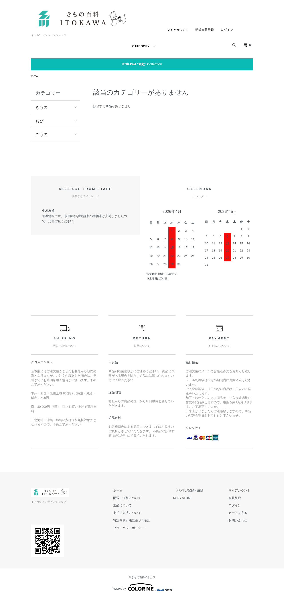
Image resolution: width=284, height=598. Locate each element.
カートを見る (240, 513)
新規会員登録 (204, 30)
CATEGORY (141, 46)
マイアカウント (178, 30)
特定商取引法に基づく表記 (144, 521)
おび (39, 121)
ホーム (35, 75)
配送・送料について (140, 498)
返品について (135, 505)
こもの (41, 135)
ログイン (227, 30)
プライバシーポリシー (141, 528)
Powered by (142, 587)
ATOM (196, 498)
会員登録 (237, 498)
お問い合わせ (240, 521)
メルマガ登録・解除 (197, 491)
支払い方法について (140, 513)
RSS (186, 498)
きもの (41, 107)
